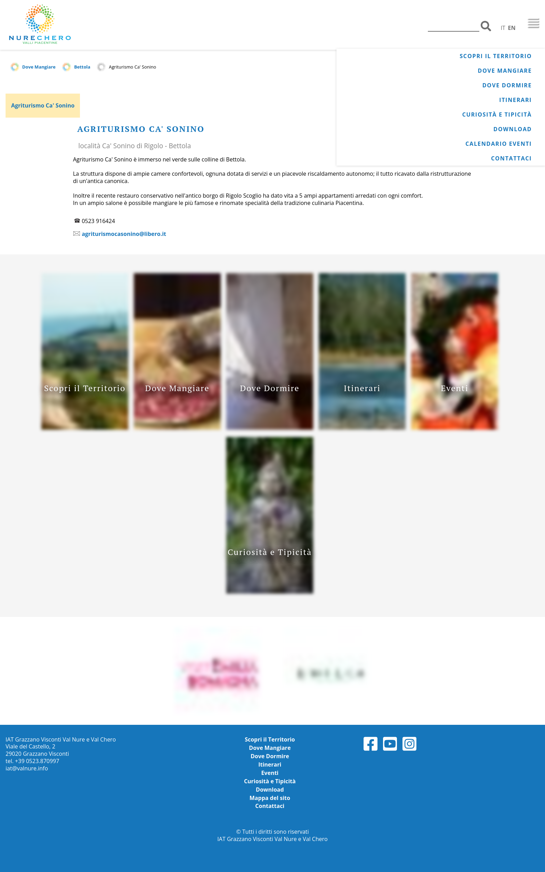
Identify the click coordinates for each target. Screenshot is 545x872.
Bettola (82, 67)
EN (511, 28)
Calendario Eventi (498, 144)
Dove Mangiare (505, 70)
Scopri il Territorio (495, 56)
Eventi (269, 773)
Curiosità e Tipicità (497, 114)
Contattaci (511, 158)
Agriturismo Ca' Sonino (42, 105)
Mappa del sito (270, 798)
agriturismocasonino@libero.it (124, 234)
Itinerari (515, 100)
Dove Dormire (507, 85)
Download (512, 129)
